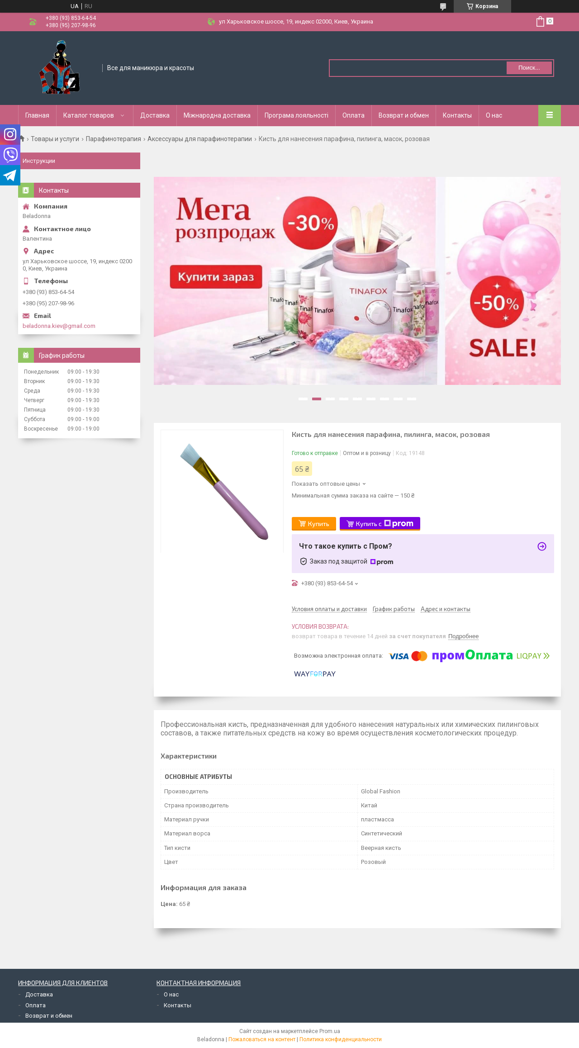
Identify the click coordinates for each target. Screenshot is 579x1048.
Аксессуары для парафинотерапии (199, 138)
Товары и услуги (55, 138)
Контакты (457, 115)
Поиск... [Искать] (529, 67)
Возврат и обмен (404, 115)
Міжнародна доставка (217, 115)
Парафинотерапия (113, 138)
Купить (318, 523)
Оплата (353, 115)
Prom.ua (329, 1031)
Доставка (155, 115)
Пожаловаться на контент (261, 1039)
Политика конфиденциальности (340, 1039)
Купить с (384, 524)
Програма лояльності (296, 115)
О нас (494, 115)
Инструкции (39, 160)
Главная (37, 115)
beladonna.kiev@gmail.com (59, 325)
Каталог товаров (88, 115)
